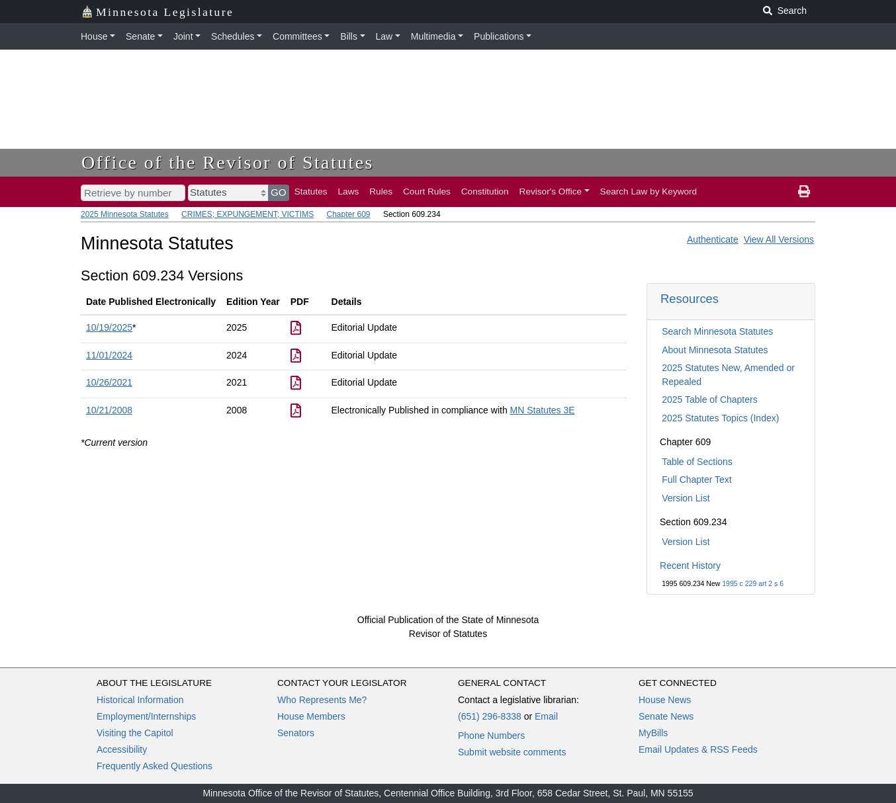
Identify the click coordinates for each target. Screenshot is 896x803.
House (94, 36)
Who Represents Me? (322, 700)
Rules (380, 191)
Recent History (690, 565)
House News (665, 700)
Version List (685, 498)
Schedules (232, 36)
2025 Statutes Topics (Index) (720, 418)
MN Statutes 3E (542, 410)
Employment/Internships (146, 716)
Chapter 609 (348, 214)
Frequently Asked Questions (154, 766)
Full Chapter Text (697, 479)
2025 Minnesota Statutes (125, 214)
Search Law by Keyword (648, 191)
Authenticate (713, 239)
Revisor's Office (550, 191)
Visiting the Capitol (135, 733)
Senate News (666, 716)
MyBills (653, 733)
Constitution (485, 191)
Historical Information (140, 700)
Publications (499, 36)
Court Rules (427, 191)
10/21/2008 (109, 410)
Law (384, 36)
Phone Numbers (491, 735)
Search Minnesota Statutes (717, 331)
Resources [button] (689, 299)
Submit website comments (512, 752)
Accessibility (122, 749)
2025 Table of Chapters (710, 399)
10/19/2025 (109, 327)
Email (546, 716)
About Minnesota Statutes (715, 350)
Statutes (311, 191)
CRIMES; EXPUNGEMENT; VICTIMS (247, 214)
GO (279, 192)
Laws (348, 191)
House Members (311, 716)
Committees (297, 36)
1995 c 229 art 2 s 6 (753, 583)
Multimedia (433, 36)
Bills (348, 36)
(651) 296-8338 (489, 716)
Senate (140, 36)
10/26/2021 (109, 382)
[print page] (804, 192)
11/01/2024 (109, 355)
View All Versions (779, 239)
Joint (183, 36)
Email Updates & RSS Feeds (698, 749)
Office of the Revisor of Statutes (227, 162)
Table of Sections (697, 461)
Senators (295, 733)
